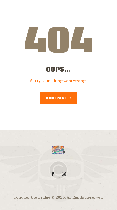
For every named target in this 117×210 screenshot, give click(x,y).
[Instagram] (64, 174)
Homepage (56, 98)
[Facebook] (53, 174)
